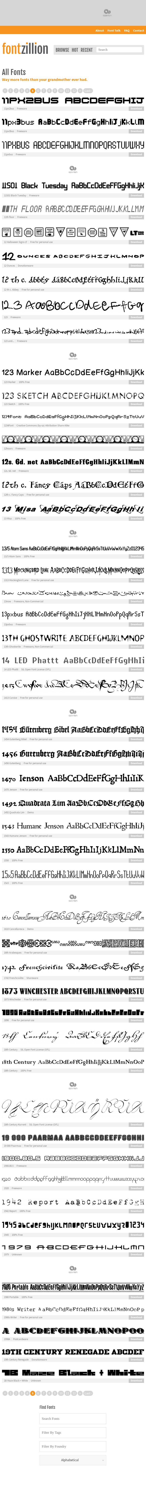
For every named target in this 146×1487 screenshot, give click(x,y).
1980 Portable (11, 1297)
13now (7, 601)
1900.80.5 (9, 1166)
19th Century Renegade (16, 1359)
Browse (62, 50)
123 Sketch (9, 404)
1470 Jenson (10, 789)
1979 (6, 1254)
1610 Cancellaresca (14, 929)
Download (136, 108)
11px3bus (9, 131)
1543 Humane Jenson (15, 836)
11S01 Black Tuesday (15, 195)
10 (61, 91)
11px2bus (9, 108)
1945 (6, 1235)
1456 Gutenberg (12, 763)
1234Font (9, 425)
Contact (138, 30)
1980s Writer (10, 1317)
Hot (75, 50)
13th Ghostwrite (12, 646)
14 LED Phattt (11, 669)
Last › (88, 91)
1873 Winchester (12, 999)
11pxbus (8, 154)
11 (67, 91)
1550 (6, 860)
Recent (87, 50)
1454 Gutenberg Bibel (15, 739)
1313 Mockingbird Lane (16, 580)
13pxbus (8, 624)
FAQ (127, 30)
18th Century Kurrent (15, 1124)
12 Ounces (9, 265)
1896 (6, 1020)
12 (74, 91)
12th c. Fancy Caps (14, 494)
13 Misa (8, 518)
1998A (7, 1339)
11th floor (9, 217)
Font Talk (114, 30)
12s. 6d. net (10, 471)
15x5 (6, 883)
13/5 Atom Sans (12, 556)
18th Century (10, 1049)
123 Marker (10, 382)
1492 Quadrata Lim (14, 812)
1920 (6, 1188)
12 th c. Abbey (11, 289)
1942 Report (10, 1211)
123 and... (9, 341)
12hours (8, 448)
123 (6, 317)
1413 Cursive (10, 697)
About (100, 30)
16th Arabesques (12, 952)
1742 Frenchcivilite (13, 978)
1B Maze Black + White (16, 1380)
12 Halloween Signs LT (15, 242)
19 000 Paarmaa (12, 1145)
